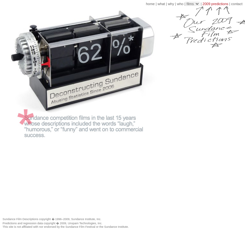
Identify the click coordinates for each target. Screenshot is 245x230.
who (180, 4)
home (150, 4)
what (161, 4)
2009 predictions (215, 4)
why (171, 4)
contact (236, 4)
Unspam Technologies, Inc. (85, 223)
